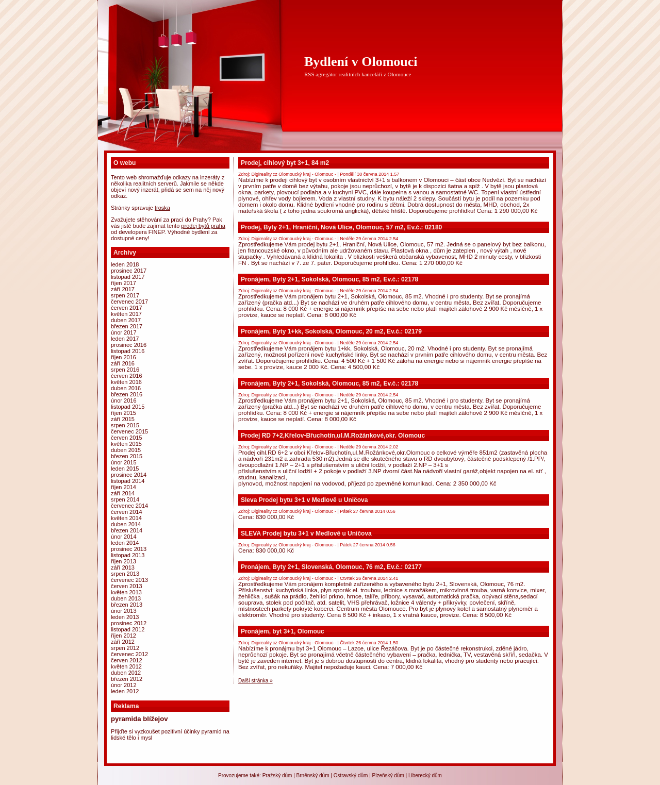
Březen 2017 (126, 326)
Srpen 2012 (125, 648)
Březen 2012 (126, 679)
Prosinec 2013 (128, 549)
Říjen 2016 (123, 357)
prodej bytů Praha (203, 226)
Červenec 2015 (129, 431)
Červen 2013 (126, 586)
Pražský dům (277, 775)
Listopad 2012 (127, 629)
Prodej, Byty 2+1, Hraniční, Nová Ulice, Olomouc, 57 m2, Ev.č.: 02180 (341, 227)
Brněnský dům (312, 775)
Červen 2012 (126, 660)
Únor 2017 (124, 332)
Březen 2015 (126, 456)
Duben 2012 (126, 673)
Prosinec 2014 (128, 475)
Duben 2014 (126, 524)
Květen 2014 (126, 518)
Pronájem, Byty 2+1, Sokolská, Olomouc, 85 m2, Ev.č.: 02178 (329, 279)
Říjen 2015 (123, 413)
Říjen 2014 (123, 487)
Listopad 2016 (127, 351)
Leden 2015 (125, 468)
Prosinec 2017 (128, 271)
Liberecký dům (425, 775)
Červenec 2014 (129, 506)
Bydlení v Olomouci (361, 61)
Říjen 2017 (123, 283)
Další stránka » (255, 680)
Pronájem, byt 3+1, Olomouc (282, 631)
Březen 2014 (126, 530)
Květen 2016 (126, 382)
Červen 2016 (126, 376)
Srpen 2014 (125, 499)
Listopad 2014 (127, 481)
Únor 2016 (124, 400)
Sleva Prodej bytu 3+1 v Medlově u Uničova (304, 500)
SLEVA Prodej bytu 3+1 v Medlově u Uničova (306, 533)
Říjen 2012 (123, 635)
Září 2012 (123, 642)
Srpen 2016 (125, 369)
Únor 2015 (124, 462)
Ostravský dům (351, 775)
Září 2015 (123, 419)
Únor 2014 (124, 536)
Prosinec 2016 (128, 345)
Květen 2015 (126, 444)
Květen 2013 (126, 592)
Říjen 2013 (123, 561)
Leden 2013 (125, 617)
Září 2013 (123, 567)
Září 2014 (123, 493)
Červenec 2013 (129, 580)
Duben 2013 (126, 598)
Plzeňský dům (388, 775)
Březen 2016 (126, 394)
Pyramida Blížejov (139, 719)
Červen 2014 (126, 512)
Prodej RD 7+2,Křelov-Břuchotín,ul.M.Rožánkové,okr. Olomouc (333, 435)
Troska (162, 208)
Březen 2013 (126, 605)
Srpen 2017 (125, 295)
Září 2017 (123, 289)
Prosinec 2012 (128, 623)
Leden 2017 (125, 339)
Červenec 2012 (129, 654)
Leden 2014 (125, 543)
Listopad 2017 (127, 277)
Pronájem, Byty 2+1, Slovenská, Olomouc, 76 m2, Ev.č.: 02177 (331, 567)
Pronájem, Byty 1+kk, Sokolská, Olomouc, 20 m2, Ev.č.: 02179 (331, 331)
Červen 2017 (126, 308)
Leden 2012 (125, 691)
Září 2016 (123, 363)
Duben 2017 (126, 320)
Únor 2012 (124, 685)
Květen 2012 (126, 666)
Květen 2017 (126, 314)
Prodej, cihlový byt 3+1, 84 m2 (285, 162)
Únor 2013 (124, 611)
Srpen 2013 (125, 574)
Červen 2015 (126, 438)
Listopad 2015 (127, 407)
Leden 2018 (125, 264)
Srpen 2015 (125, 425)
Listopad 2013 (127, 555)
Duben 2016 (126, 388)
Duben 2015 (126, 450)
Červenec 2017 (129, 301)
